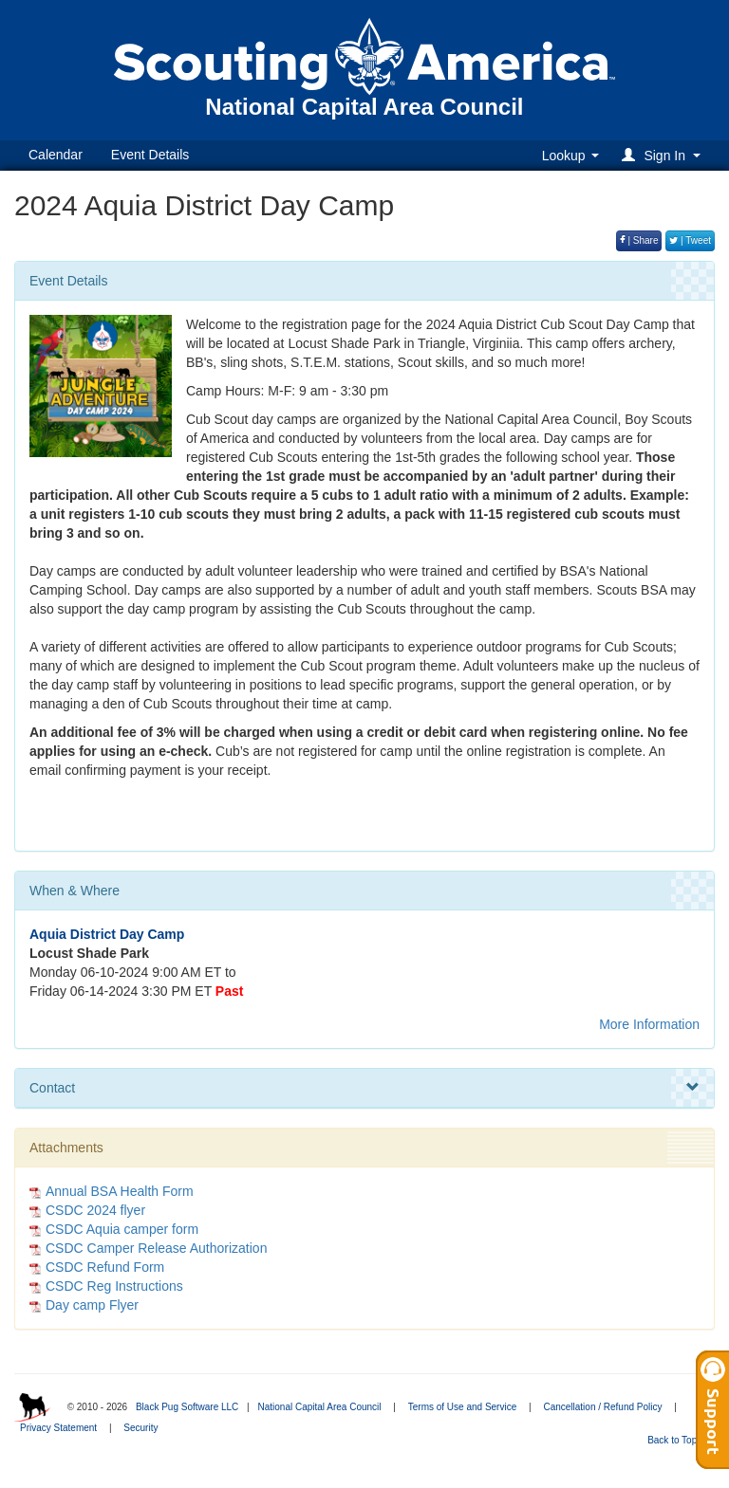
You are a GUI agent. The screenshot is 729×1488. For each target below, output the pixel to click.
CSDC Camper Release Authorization (156, 1248)
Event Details (150, 154)
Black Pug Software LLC (187, 1407)
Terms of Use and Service (462, 1407)
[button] (664, 155)
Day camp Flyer (92, 1305)
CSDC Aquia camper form (122, 1229)
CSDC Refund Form (105, 1267)
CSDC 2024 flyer (95, 1210)
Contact (364, 1087)
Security (140, 1428)
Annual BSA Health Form (120, 1191)
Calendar (55, 154)
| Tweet (690, 240)
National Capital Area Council (319, 1407)
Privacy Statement (58, 1428)
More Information (649, 1024)
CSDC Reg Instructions (114, 1286)
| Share (639, 240)
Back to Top (678, 1440)
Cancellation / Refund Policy (602, 1407)
